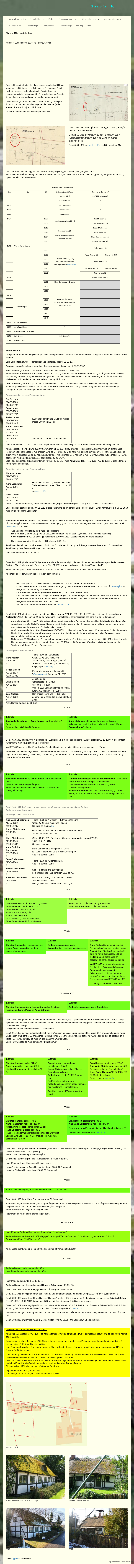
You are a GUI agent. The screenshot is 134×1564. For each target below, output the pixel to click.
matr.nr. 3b (101, 1132)
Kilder (90, 26)
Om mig (79, 26)
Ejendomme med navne (68, 19)
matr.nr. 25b (40, 491)
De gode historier (37, 19)
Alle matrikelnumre (90, 19)
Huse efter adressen (112, 19)
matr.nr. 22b (63, 604)
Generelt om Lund (17, 19)
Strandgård (116, 586)
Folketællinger (33, 26)
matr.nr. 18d (94, 145)
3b (52, 826)
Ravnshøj (11, 526)
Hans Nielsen (71, 265)
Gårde (51, 19)
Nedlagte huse (16, 26)
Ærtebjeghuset (40, 674)
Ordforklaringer (66, 26)
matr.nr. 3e (109, 1078)
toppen (14, 1558)
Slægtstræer (50, 26)
